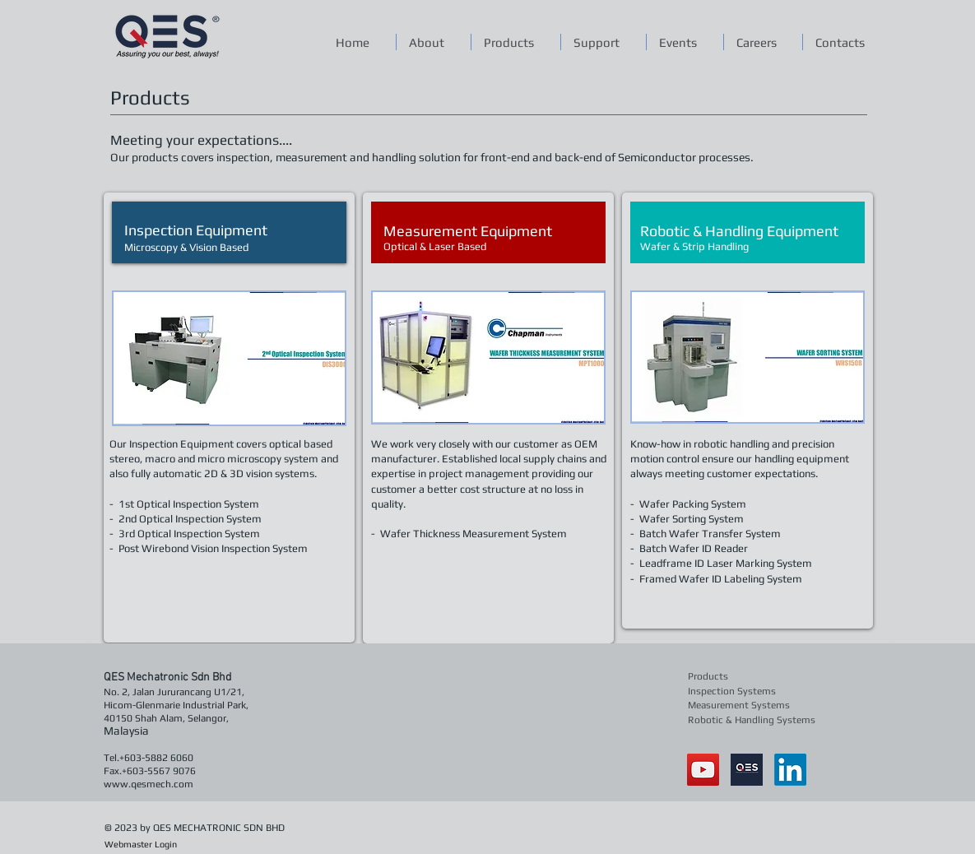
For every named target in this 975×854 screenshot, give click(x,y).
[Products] (735, 677)
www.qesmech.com (148, 784)
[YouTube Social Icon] (703, 770)
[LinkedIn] (790, 770)
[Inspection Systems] (735, 692)
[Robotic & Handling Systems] (752, 720)
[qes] (747, 770)
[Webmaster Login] (141, 845)
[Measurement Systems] (741, 705)
